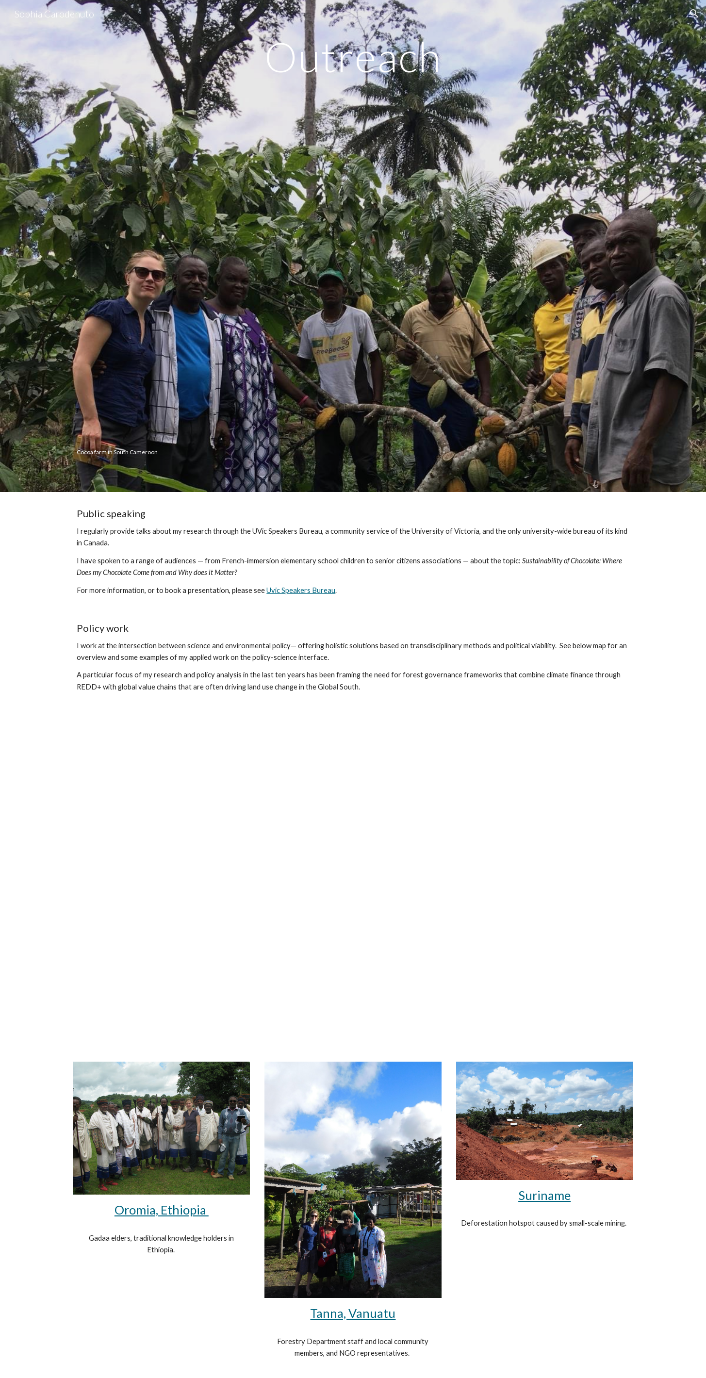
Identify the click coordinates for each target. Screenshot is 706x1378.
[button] (694, 13)
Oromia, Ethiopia (162, 1209)
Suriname (544, 1195)
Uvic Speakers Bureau (300, 590)
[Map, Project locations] (353, 866)
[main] (353, 56)
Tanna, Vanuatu (352, 1313)
